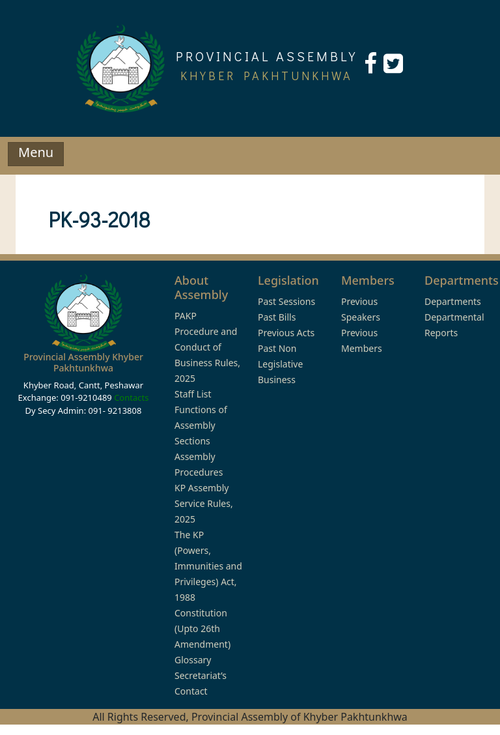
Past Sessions (286, 301)
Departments (452, 301)
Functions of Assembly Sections (200, 425)
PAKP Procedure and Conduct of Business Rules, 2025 (207, 347)
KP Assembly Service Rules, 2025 (203, 503)
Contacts (131, 397)
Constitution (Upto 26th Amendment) (202, 628)
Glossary (192, 660)
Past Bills (277, 317)
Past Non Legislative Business (280, 364)
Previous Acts (286, 332)
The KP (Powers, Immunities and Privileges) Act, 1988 (208, 565)
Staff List (193, 394)
